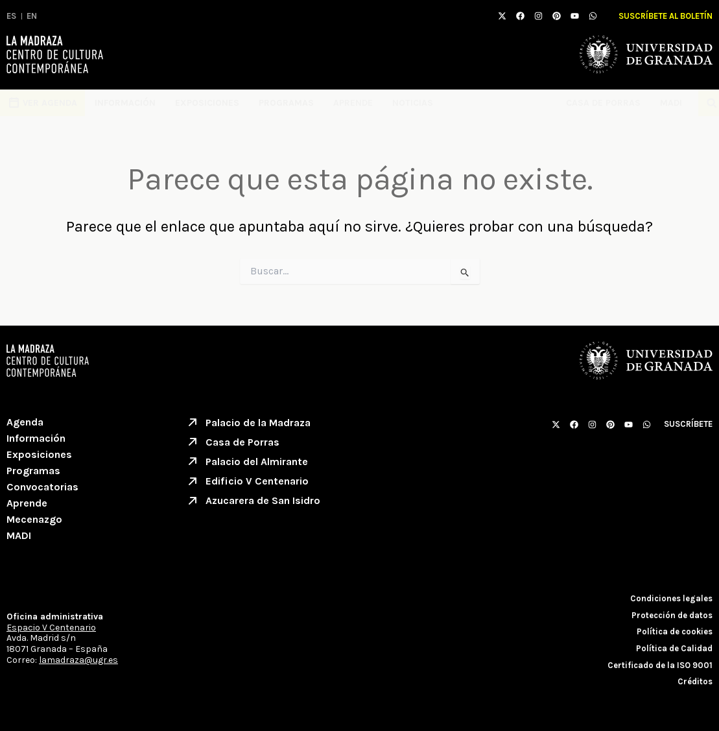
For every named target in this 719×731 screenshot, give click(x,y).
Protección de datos (672, 615)
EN (32, 16)
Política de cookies (675, 631)
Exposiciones (207, 102)
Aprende (353, 102)
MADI (674, 103)
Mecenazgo (34, 519)
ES (11, 16)
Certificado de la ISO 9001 (660, 665)
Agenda (24, 422)
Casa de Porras (603, 102)
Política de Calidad (674, 648)
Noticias (412, 102)
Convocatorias (42, 487)
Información (125, 102)
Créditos (695, 681)
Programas (286, 102)
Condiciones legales (671, 598)
